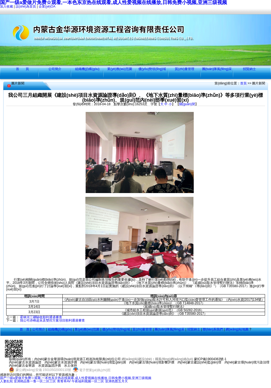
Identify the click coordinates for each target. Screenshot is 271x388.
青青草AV (64, 381)
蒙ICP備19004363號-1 (210, 359)
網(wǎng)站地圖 (237, 329)
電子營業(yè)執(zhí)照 (91, 370)
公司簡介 (54, 69)
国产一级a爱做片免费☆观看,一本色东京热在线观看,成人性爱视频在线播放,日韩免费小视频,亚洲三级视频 (75, 378)
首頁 (243, 83)
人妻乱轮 (6, 381)
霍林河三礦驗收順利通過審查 (41, 317)
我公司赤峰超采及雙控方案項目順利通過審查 (52, 320)
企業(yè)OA (47, 6)
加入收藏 (6, 6)
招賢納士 (249, 69)
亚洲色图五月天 (116, 381)
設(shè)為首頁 (26, 6)
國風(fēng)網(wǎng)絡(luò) (174, 359)
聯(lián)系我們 (213, 329)
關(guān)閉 (187, 104)
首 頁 (22, 69)
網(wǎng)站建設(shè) (137, 359)
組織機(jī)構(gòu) (87, 69)
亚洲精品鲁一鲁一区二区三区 (35, 381)
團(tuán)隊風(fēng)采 (217, 69)
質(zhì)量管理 (184, 69)
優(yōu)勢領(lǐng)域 (152, 69)
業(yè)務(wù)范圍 (119, 69)
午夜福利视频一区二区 (88, 381)
